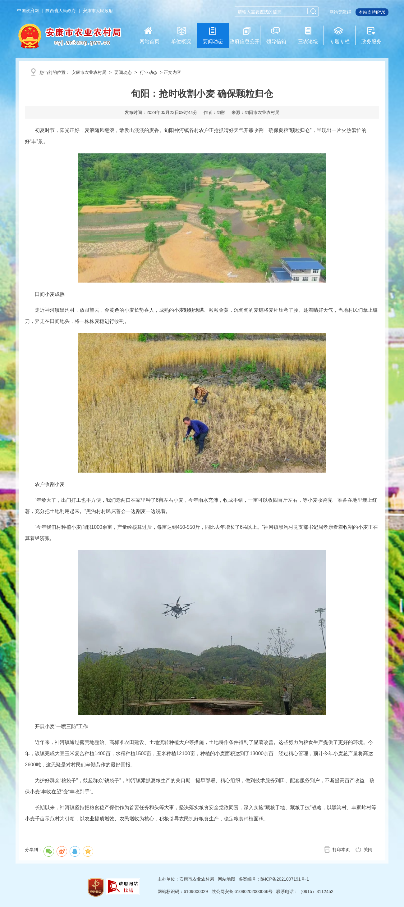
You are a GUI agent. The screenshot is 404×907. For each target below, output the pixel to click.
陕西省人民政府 (60, 10)
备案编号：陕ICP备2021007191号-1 (274, 879)
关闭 (368, 849)
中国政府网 (28, 10)
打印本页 (341, 849)
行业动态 (148, 72)
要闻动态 (123, 72)
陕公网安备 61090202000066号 (242, 891)
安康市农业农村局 (88, 72)
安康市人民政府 (98, 10)
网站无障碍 (340, 12)
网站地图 (226, 879)
